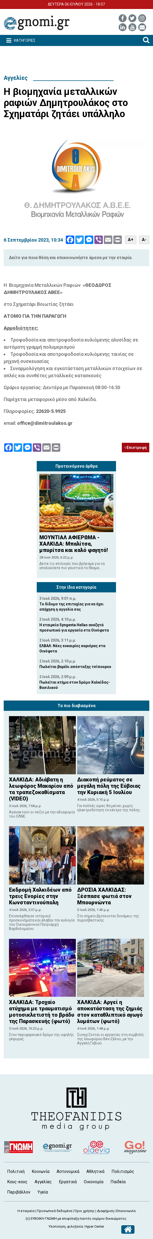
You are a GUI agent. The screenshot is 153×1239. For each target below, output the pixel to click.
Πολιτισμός (123, 1171)
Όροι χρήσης (85, 1211)
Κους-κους (17, 1181)
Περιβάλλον (18, 1192)
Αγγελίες (16, 78)
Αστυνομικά (68, 1171)
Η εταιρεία (26, 1211)
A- (144, 239)
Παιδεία (118, 1181)
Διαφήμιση (105, 1211)
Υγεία (43, 1192)
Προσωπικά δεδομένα (54, 1211)
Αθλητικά (95, 1171)
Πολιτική (16, 1171)
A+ (130, 239)
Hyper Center (94, 1226)
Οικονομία (93, 1181)
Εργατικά (68, 1181)
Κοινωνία (40, 1171)
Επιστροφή (135, 447)
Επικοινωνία (126, 1211)
